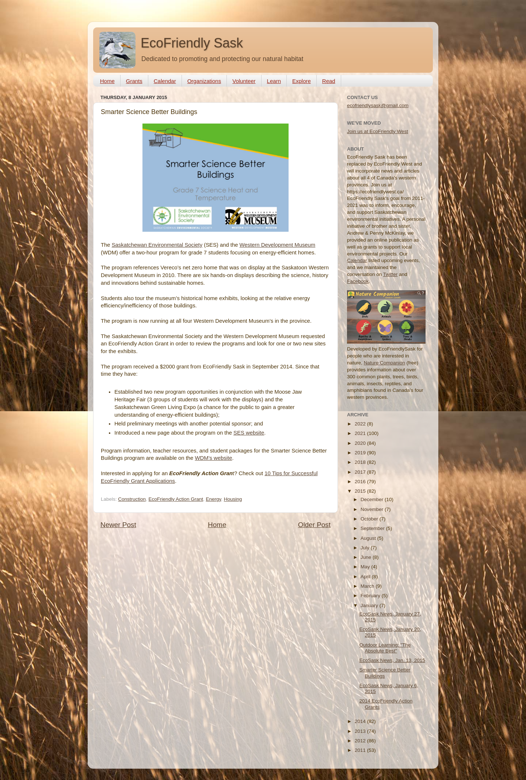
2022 (361, 424)
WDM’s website (213, 458)
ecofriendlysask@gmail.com (377, 105)
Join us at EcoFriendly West (377, 131)
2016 (361, 481)
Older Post (314, 525)
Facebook (358, 281)
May (366, 566)
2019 (361, 452)
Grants (134, 81)
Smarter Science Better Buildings (385, 672)
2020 (361, 443)
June (367, 557)
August (369, 538)
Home (107, 81)
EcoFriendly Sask (192, 42)
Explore (301, 81)
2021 (361, 433)
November (373, 509)
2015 (361, 491)
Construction (132, 499)
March (368, 586)
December (373, 499)
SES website (248, 433)
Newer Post (118, 525)
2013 (361, 731)
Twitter (390, 274)
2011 (361, 750)
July (366, 547)
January (370, 605)
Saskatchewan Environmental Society (157, 245)
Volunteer (243, 81)
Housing (233, 499)
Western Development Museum (278, 245)
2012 (361, 740)
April (366, 576)
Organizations (204, 81)
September (373, 528)
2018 (361, 462)
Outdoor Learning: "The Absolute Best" (385, 648)
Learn (274, 81)
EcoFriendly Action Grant (176, 499)
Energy (213, 499)
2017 (361, 472)
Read (328, 81)
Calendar (165, 81)
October (370, 519)
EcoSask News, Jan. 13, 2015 (392, 660)
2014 (361, 721)
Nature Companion (384, 363)
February (371, 595)
